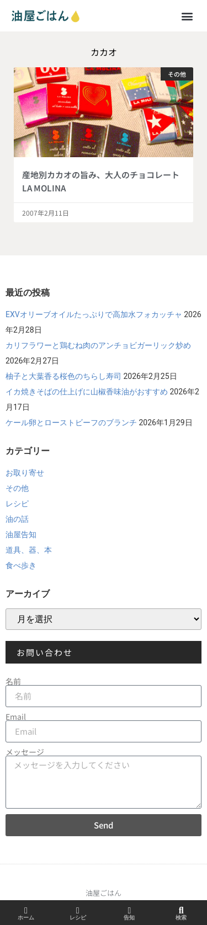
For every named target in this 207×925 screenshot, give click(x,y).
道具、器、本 (29, 550)
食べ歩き (21, 565)
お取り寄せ (25, 472)
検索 (181, 918)
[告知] (129, 910)
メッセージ (25, 752)
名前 (13, 681)
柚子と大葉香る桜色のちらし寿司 (63, 376)
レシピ (17, 503)
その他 (17, 488)
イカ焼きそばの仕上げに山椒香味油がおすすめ (87, 391)
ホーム (26, 918)
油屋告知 (21, 534)
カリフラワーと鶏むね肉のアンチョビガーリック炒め (98, 345)
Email (16, 716)
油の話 (17, 519)
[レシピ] (77, 910)
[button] (187, 16)
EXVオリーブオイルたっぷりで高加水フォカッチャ (94, 314)
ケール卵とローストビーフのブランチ (71, 422)
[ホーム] (26, 910)
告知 (129, 918)
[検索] (181, 910)
